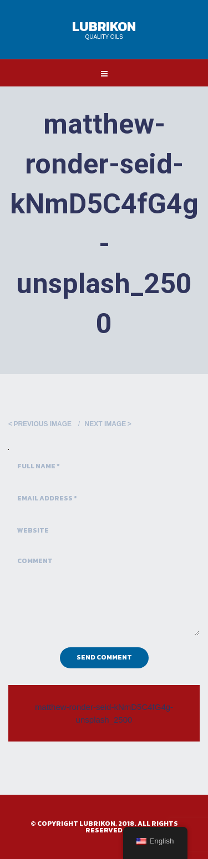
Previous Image (42, 424)
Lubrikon (104, 26)
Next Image (105, 424)
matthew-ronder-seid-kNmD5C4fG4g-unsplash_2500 (104, 713)
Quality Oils (104, 37)
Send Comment (104, 657)
